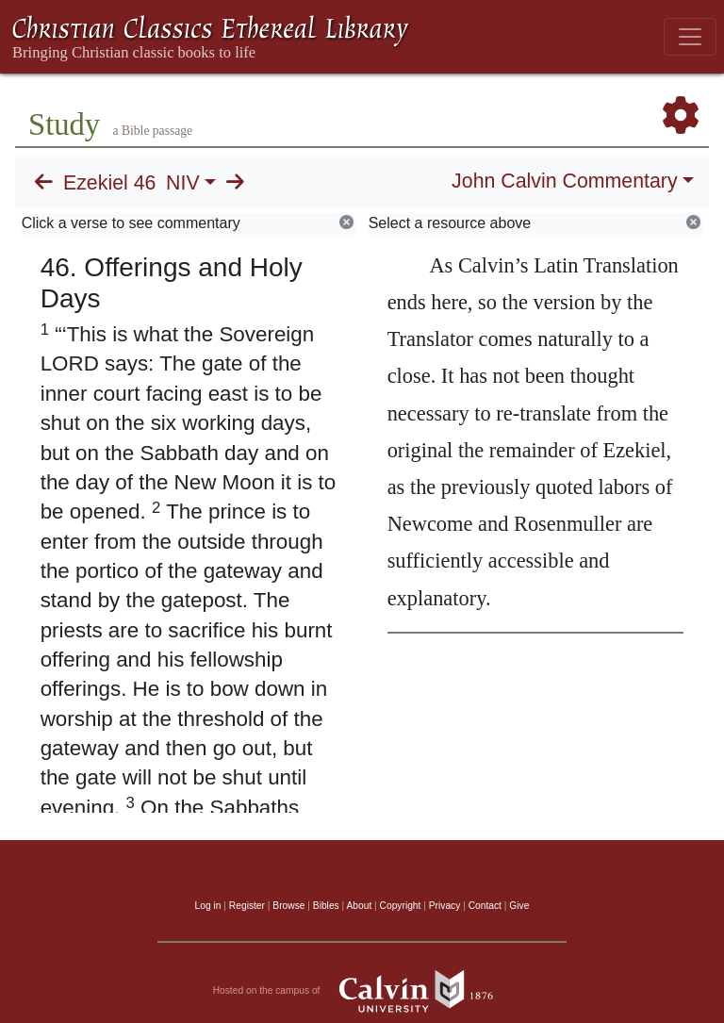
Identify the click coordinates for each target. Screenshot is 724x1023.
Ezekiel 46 (109, 183)
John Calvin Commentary (564, 181)
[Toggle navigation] (690, 37)
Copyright (400, 905)
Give (519, 905)
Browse (288, 905)
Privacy (445, 905)
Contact (485, 905)
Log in (208, 905)
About (358, 905)
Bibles (326, 905)
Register (247, 905)
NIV (183, 183)
